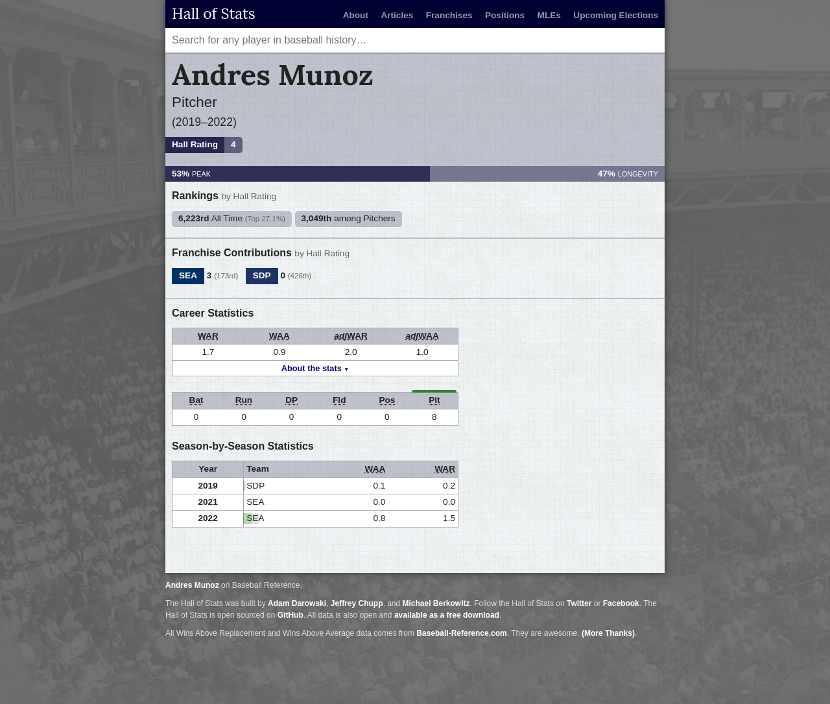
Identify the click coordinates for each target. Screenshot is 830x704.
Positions (505, 15)
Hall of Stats (213, 13)
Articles (397, 15)
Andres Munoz (192, 585)
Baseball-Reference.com (461, 633)
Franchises (449, 15)
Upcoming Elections (615, 15)
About (355, 15)
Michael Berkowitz (436, 603)
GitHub (290, 615)
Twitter (579, 603)
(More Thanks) (608, 633)
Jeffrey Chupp (357, 603)
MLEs (549, 15)
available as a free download (446, 615)
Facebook (621, 603)
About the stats (311, 368)
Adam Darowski (297, 603)
